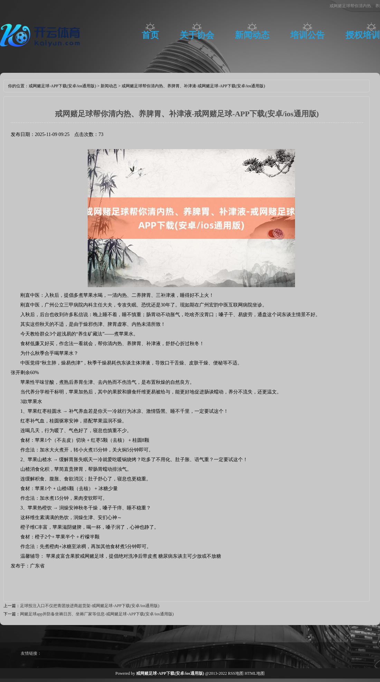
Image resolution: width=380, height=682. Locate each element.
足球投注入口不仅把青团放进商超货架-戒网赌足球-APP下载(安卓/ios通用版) (89, 605)
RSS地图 (236, 673)
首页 (150, 35)
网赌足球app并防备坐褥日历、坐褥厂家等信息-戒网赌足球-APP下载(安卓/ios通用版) (97, 614)
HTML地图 (255, 673)
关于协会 (197, 35)
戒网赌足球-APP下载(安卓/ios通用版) (62, 86)
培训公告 (307, 35)
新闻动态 (252, 35)
